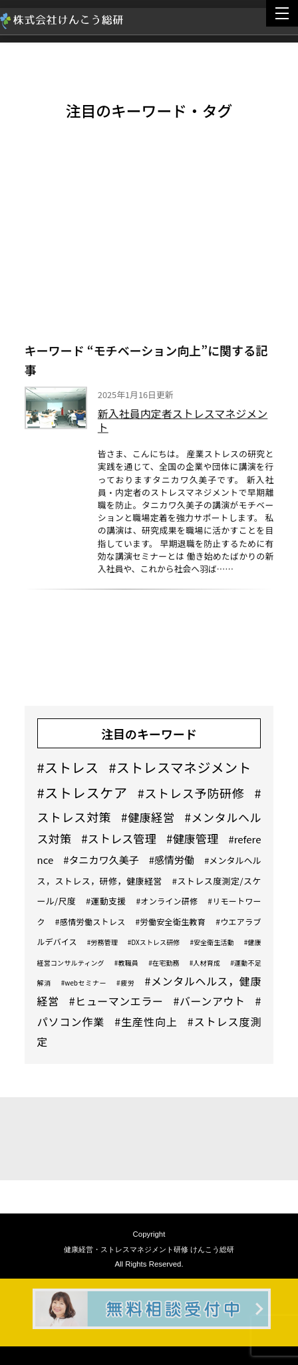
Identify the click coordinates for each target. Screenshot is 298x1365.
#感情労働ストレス (90, 921)
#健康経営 (147, 817)
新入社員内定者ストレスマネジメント (183, 421)
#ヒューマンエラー (116, 1001)
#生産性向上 (146, 1021)
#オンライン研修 (167, 900)
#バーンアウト (209, 1001)
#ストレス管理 (118, 838)
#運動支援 (106, 900)
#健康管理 (192, 838)
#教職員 (126, 963)
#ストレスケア (82, 792)
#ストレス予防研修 (191, 792)
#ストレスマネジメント (179, 767)
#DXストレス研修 (154, 942)
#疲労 (125, 983)
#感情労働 (171, 860)
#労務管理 (102, 942)
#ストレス (68, 767)
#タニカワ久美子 (100, 860)
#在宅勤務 (164, 963)
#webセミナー (83, 983)
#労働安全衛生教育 (171, 921)
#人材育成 (205, 963)
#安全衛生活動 (211, 942)
